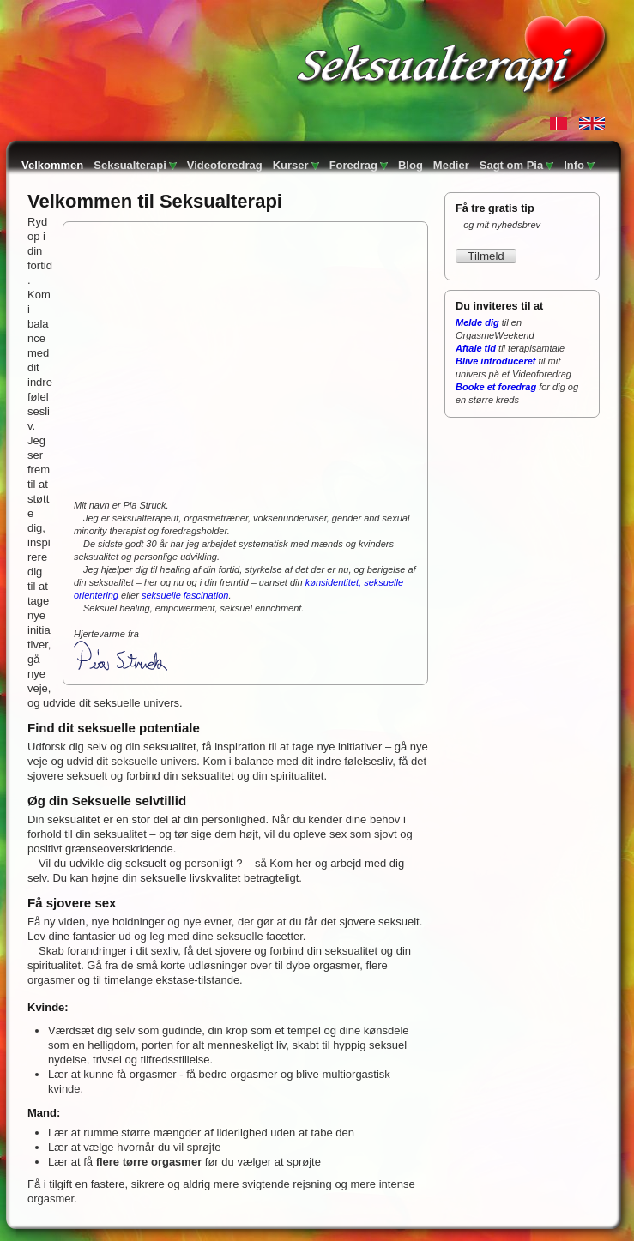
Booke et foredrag (496, 387)
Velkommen (52, 165)
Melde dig (477, 322)
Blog (410, 165)
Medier (451, 165)
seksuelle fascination (185, 595)
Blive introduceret (496, 361)
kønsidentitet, (333, 582)
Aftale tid (476, 348)
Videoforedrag (225, 165)
